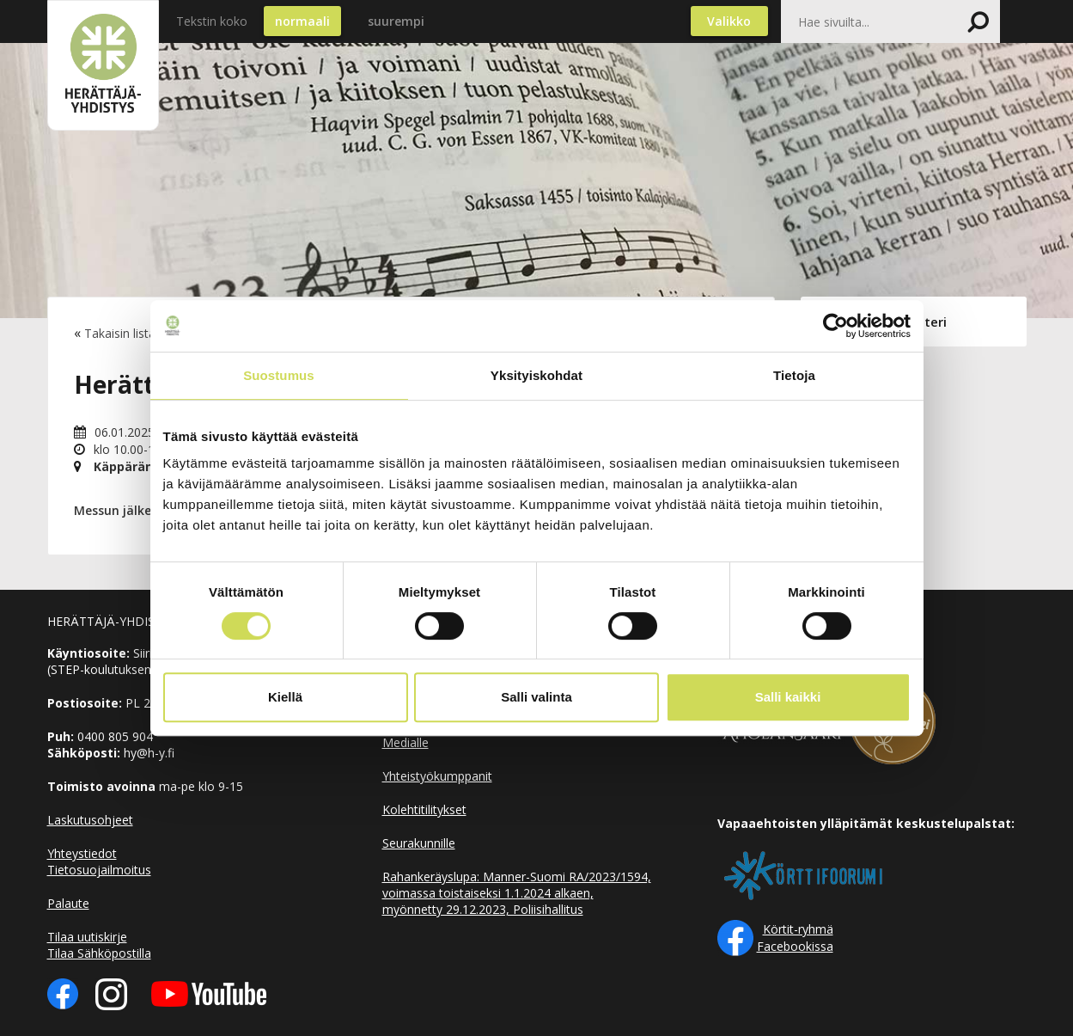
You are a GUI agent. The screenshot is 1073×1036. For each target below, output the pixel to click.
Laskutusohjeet (90, 820)
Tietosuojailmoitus (99, 869)
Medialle (405, 742)
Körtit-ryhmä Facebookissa (795, 937)
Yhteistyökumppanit (437, 776)
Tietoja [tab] (794, 375)
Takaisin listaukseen (139, 333)
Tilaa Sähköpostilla (99, 953)
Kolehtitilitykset (424, 809)
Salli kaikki (788, 697)
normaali (302, 21)
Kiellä (285, 697)
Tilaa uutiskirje (87, 937)
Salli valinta (536, 697)
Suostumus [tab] (278, 375)
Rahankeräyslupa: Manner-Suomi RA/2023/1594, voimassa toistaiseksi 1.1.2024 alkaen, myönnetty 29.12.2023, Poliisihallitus (516, 892)
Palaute (68, 903)
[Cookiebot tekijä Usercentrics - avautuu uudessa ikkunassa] (835, 326)
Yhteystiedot (82, 853)
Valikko (729, 21)
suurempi (396, 21)
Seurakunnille (418, 843)
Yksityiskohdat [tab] (536, 375)
